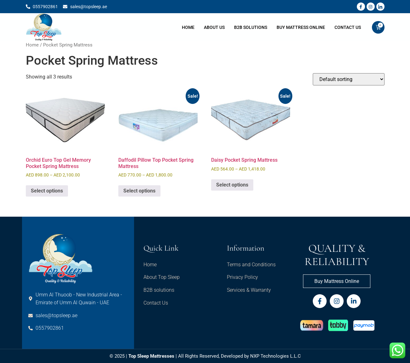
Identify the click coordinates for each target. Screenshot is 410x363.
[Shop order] (349, 79)
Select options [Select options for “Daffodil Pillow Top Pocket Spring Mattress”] (139, 191)
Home (188, 27)
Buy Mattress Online (301, 27)
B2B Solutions (250, 27)
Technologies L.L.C (281, 356)
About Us (214, 27)
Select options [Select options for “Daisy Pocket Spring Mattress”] (232, 185)
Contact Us (347, 27)
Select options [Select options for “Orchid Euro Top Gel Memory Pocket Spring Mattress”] (47, 191)
